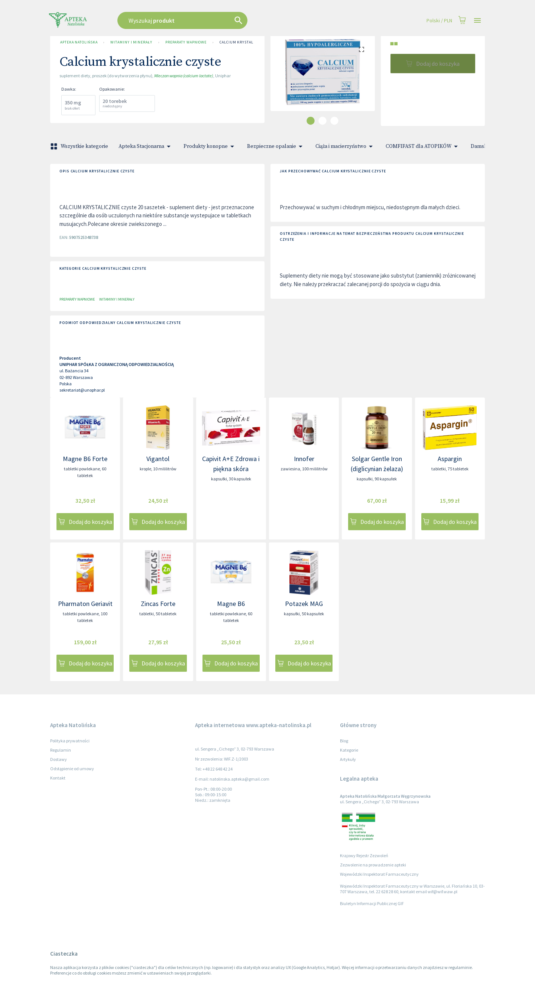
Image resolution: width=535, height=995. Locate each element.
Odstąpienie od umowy (72, 768)
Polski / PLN (439, 20)
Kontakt (57, 778)
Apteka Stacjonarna (146, 146)
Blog (344, 740)
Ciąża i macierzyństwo (345, 146)
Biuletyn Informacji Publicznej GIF (372, 903)
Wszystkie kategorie (80, 146)
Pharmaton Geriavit (85, 603)
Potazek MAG (304, 603)
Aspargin (450, 458)
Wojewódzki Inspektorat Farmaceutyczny (379, 874)
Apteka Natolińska (78, 42)
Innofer (304, 458)
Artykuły (348, 759)
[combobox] (219, 20)
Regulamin (60, 750)
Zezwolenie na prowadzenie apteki (373, 865)
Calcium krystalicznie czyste (250, 42)
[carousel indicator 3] (334, 121)
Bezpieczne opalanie (276, 146)
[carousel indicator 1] (311, 121)
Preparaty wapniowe (186, 42)
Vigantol (157, 458)
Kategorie (349, 750)
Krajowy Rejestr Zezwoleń (364, 855)
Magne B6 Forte (85, 458)
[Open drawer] (477, 20)
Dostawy (58, 759)
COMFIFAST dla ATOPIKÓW (423, 146)
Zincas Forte (158, 603)
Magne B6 (231, 603)
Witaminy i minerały (131, 42)
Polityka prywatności (70, 740)
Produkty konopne (210, 146)
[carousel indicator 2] (322, 121)
